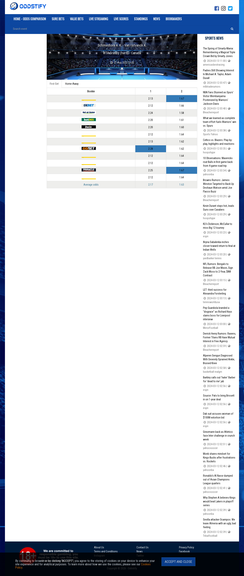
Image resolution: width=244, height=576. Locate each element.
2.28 (150, 148)
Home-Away (72, 83)
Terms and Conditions (106, 551)
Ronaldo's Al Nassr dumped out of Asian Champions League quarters (219, 484)
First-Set (54, 83)
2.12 (150, 105)
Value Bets (76, 19)
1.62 (181, 140)
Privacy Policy (180, 547)
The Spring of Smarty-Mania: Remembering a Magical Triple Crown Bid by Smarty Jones (219, 57)
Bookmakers (174, 19)
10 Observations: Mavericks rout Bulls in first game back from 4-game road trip (219, 166)
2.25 (150, 169)
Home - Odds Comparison (30, 19)
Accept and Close (178, 562)
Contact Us (140, 547)
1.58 (181, 112)
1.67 (181, 98)
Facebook (178, 551)
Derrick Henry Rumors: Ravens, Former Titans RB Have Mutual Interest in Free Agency (219, 342)
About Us (99, 547)
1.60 (181, 126)
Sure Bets (58, 19)
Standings (141, 19)
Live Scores (121, 19)
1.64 (181, 133)
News (156, 19)
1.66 (181, 105)
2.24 (150, 112)
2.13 (150, 98)
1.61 (181, 119)
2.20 (150, 119)
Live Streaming (98, 19)
